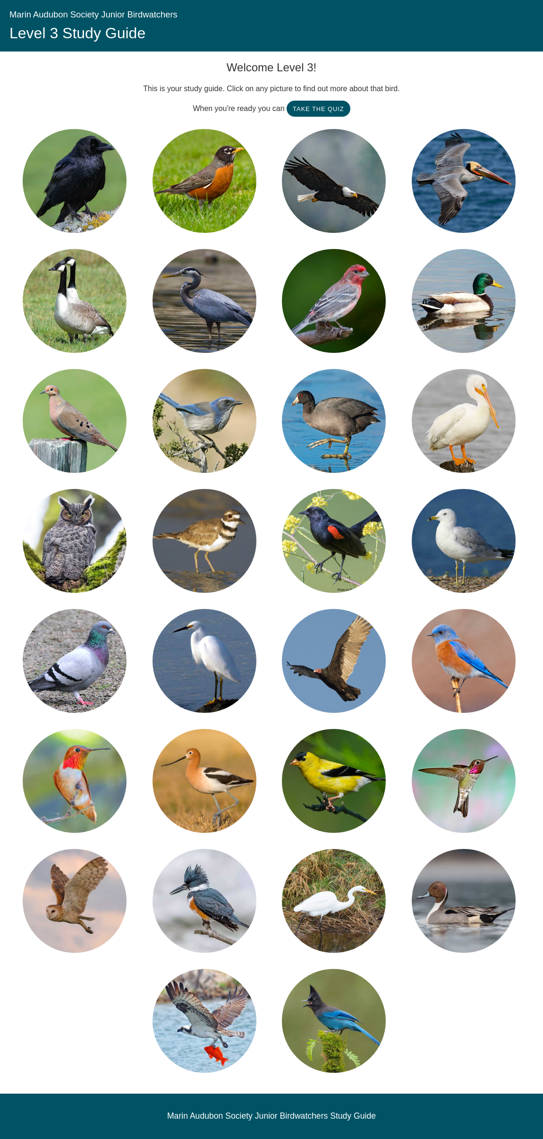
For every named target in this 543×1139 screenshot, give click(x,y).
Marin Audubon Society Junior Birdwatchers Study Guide (271, 1116)
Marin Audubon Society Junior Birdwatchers (93, 14)
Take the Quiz (318, 108)
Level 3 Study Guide (77, 33)
